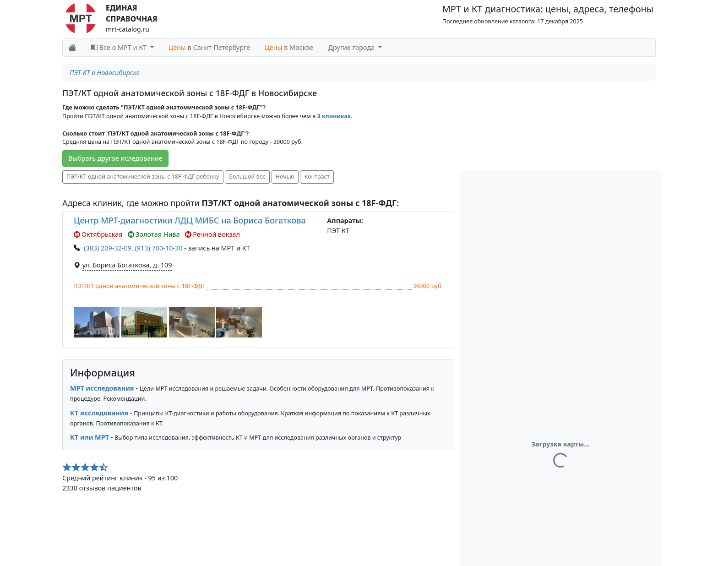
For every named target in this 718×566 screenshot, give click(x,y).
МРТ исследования (102, 388)
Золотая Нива (154, 234)
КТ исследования (99, 412)
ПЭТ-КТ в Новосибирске (105, 72)
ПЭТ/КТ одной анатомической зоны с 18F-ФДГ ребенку (142, 176)
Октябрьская (98, 234)
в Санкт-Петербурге (209, 47)
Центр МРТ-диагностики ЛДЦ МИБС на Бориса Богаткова (190, 220)
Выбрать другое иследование (115, 158)
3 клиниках (334, 116)
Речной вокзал (212, 234)
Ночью (285, 176)
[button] (97, 322)
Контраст (316, 176)
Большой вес (247, 176)
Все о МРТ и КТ (119, 47)
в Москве (289, 47)
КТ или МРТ (89, 437)
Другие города (352, 47)
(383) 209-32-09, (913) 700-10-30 (133, 248)
